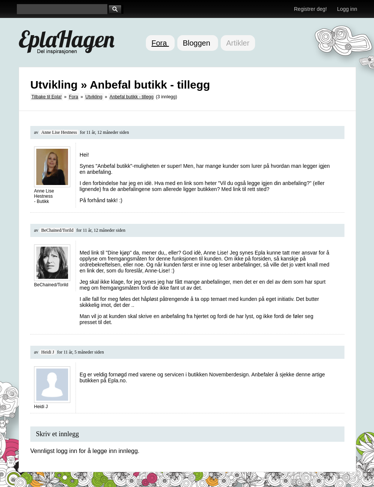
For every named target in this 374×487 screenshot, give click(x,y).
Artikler (237, 43)
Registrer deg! (310, 9)
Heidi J (47, 352)
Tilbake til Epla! (46, 96)
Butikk (43, 201)
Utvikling (93, 96)
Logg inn (347, 9)
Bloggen (197, 43)
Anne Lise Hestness (59, 132)
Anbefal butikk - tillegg (131, 96)
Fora (160, 43)
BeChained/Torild (57, 230)
